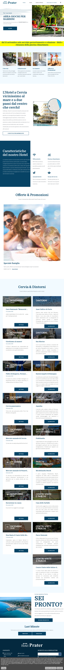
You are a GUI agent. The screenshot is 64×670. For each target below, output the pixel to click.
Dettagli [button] (21, 324)
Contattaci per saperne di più (16, 133)
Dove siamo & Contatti (52, 2)
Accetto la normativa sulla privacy (47, 657)
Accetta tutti (59, 668)
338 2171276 (39, 633)
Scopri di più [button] (15, 269)
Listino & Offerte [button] (39, 2)
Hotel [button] (30, 2)
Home (24, 2)
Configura (4, 668)
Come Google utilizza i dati (17, 662)
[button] (17, 301)
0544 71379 (25, 633)
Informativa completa (55, 662)
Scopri (10, 28)
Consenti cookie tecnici (51, 668)
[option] (32, 19)
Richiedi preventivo (42, 620)
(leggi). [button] (54, 657)
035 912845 (21, 655)
